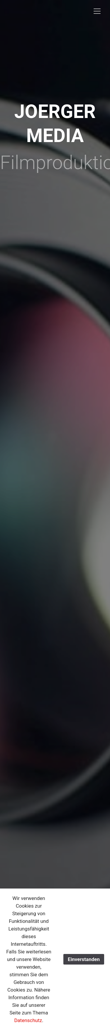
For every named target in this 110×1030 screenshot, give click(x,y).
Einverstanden (84, 959)
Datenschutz (28, 1020)
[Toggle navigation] (97, 11)
